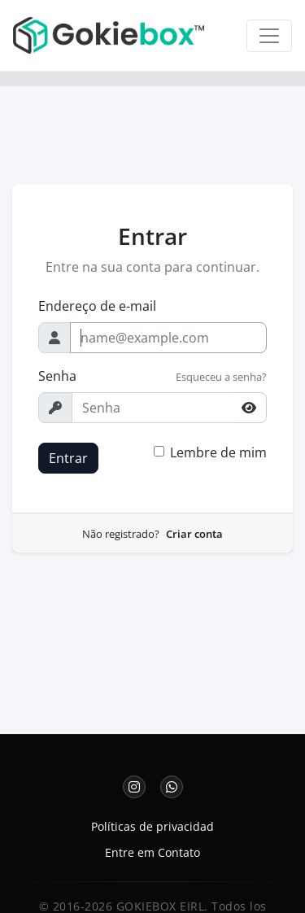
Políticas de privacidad (152, 826)
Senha (57, 376)
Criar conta (194, 533)
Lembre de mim (218, 452)
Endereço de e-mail (97, 306)
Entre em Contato (152, 852)
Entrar (68, 458)
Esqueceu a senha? (221, 376)
